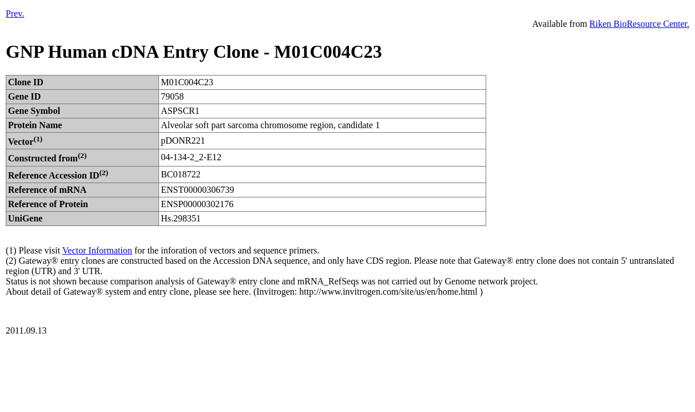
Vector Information (97, 250)
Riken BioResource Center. (639, 24)
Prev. (15, 13)
